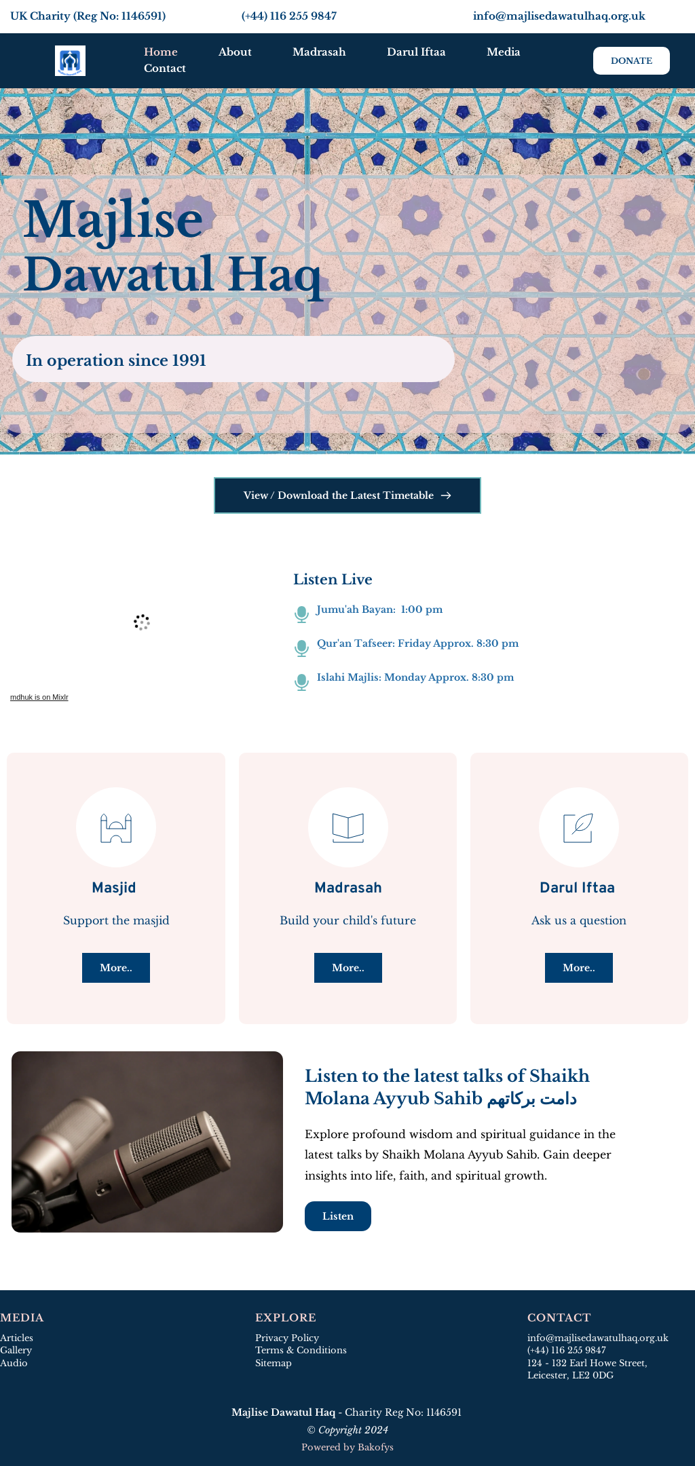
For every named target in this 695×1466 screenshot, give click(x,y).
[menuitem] (160, 52)
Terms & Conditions (301, 1350)
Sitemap (275, 1363)
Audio (14, 1363)
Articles (16, 1338)
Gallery (16, 1350)
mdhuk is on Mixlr (39, 697)
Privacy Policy (287, 1338)
